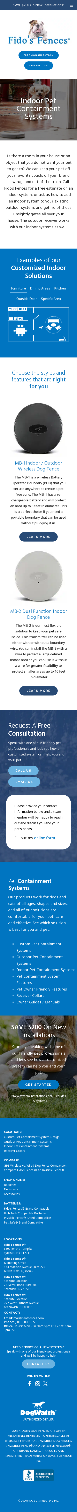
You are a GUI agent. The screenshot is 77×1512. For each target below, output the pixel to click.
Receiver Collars (30, 995)
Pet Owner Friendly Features (41, 989)
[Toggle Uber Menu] (71, 5)
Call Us (23, 770)
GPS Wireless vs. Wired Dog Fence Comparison (35, 1165)
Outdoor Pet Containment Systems (28, 1141)
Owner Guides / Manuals (38, 1002)
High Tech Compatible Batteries (25, 1213)
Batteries (10, 1185)
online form (44, 837)
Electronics (11, 1189)
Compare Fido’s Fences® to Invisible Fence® (34, 1170)
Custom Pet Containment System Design (32, 1137)
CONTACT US (38, 1364)
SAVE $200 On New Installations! (38, 5)
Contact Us (38, 65)
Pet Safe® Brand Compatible (23, 1222)
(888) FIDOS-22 (25, 1322)
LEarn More (38, 537)
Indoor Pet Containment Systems (46, 969)
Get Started (38, 1085)
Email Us (24, 782)
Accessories (12, 1194)
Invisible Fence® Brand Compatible (27, 1218)
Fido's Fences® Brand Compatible (26, 1208)
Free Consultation (39, 55)
